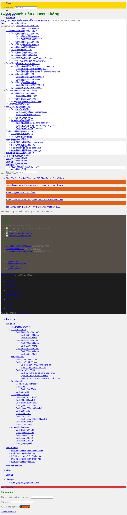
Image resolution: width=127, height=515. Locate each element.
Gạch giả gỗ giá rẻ (19, 150)
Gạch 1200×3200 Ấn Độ (26, 91)
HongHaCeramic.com (26, 313)
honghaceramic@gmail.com (20, 233)
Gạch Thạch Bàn (18, 23)
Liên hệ (9, 304)
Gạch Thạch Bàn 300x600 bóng (30, 69)
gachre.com (13, 261)
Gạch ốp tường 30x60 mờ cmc (29, 128)
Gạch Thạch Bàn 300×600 (27, 42)
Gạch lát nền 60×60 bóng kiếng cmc (36, 58)
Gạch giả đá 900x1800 (21, 58)
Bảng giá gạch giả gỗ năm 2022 (25, 482)
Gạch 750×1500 (23, 411)
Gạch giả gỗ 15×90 (24, 435)
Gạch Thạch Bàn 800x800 (39, 20)
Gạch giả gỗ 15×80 (24, 438)
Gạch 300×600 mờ (29, 354)
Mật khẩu (5, 502)
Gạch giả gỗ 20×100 (25, 433)
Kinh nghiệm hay (13, 295)
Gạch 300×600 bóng (30, 351)
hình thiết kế (11, 290)
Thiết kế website (8, 275)
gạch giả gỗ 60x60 (19, 147)
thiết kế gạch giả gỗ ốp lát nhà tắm (26, 456)
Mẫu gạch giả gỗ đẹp (15, 131)
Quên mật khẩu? (8, 512)
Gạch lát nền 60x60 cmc (21, 109)
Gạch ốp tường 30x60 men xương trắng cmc (35, 125)
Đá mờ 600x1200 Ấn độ (26, 36)
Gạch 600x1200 (18, 33)
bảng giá (10, 165)
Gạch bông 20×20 (28, 389)
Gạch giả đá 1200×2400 (26, 403)
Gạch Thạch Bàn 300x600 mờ (29, 71)
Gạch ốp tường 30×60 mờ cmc (34, 376)
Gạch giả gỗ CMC (19, 158)
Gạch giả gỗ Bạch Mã (20, 155)
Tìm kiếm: (10, 8)
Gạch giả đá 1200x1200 (21, 47)
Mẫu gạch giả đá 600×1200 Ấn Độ (21, 193)
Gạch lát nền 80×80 (24, 424)
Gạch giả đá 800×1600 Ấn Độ (29, 408)
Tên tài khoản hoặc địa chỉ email (16, 497)
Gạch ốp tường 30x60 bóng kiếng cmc (33, 123)
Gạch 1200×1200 (23, 414)
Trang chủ (5, 20)
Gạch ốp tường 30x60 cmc (22, 120)
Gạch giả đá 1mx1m (19, 52)
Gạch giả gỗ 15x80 (19, 136)
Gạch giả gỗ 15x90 (19, 139)
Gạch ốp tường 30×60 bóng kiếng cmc (38, 66)
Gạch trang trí (12, 90)
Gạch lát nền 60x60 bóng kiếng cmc (31, 112)
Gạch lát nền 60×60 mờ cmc (33, 368)
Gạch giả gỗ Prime (19, 161)
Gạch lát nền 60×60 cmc (26, 362)
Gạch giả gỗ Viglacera (20, 166)
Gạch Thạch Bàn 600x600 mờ (29, 79)
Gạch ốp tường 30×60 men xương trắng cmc (40, 378)
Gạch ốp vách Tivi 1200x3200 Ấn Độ (27, 60)
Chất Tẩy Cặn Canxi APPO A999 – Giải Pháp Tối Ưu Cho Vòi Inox (35, 178)
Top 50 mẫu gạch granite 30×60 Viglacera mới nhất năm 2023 (33, 207)
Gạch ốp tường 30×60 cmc (28, 64)
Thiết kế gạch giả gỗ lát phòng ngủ (26, 459)
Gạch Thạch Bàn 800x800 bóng (30, 85)
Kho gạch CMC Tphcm (16, 106)
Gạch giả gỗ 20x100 (20, 142)
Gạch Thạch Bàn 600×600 (27, 26)
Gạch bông (15, 93)
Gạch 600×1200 (23, 416)
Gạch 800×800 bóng (30, 343)
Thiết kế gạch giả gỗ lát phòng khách (27, 451)
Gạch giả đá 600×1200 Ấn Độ (34, 419)
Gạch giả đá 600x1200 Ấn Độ (29, 39)
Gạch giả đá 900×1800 (26, 99)
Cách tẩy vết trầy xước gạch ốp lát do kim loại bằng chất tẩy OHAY (35, 185)
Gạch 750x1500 (18, 41)
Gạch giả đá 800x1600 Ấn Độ (24, 55)
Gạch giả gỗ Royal (19, 163)
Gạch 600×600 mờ (29, 31)
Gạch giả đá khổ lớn (15, 31)
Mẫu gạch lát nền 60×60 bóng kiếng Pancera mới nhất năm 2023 (34, 200)
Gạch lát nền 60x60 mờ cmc (28, 115)
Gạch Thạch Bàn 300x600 (22, 66)
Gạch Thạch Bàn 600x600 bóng (30, 77)
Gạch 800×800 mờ (29, 346)
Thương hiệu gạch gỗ (15, 153)
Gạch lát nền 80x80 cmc (21, 117)
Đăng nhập (25, 507)
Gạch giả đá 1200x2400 (21, 50)
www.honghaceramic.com (20, 236)
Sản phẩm (10, 18)
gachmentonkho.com (17, 264)
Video (8, 159)
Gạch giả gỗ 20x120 (20, 144)
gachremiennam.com (17, 268)
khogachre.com (15, 266)
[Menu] (8, 3)
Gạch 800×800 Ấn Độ (25, 93)
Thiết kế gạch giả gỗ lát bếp (23, 453)
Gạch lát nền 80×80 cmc (26, 359)
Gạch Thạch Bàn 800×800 (27, 34)
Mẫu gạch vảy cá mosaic (22, 101)
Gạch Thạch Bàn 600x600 (22, 74)
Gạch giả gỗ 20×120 (25, 430)
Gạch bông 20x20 (23, 96)
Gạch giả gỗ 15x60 (19, 134)
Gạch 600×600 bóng (30, 28)
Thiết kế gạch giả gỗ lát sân (23, 462)
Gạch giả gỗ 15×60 (24, 441)
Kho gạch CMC (17, 357)
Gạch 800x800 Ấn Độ (20, 44)
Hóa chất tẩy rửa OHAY (16, 104)
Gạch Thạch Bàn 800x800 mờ (29, 88)
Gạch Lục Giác (17, 98)
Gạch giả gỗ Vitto (18, 169)
